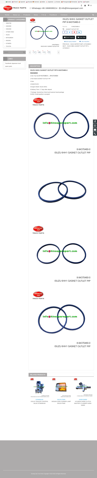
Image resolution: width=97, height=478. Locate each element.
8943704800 (54, 76)
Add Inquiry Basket (70, 41)
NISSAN (8, 40)
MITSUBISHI (9, 37)
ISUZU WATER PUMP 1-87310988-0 (80, 44)
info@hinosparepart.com (72, 8)
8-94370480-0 (62, 70)
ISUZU (32, 70)
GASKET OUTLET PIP (72, 29)
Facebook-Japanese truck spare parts (13, 65)
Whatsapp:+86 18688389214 (44, 8)
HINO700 (8, 23)
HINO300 (8, 29)
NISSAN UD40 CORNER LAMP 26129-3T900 (61, 401)
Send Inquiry (69, 37)
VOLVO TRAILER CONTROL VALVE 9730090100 (39, 401)
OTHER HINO (10, 32)
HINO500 (8, 26)
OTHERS (8, 43)
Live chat (81, 37)
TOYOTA (8, 46)
